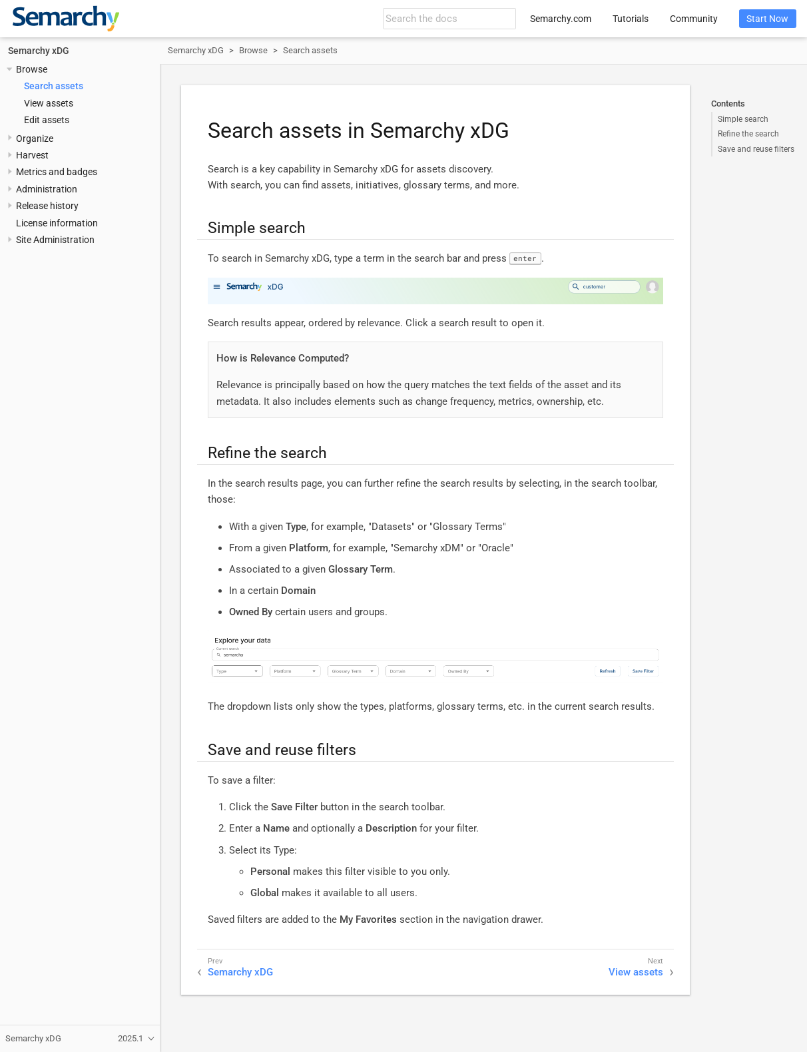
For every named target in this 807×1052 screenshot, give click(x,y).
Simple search (743, 119)
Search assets (53, 86)
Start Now (767, 18)
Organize (34, 138)
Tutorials (631, 18)
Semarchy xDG (38, 50)
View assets (48, 103)
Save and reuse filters (756, 149)
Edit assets (46, 120)
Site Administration (55, 239)
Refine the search (748, 133)
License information (57, 223)
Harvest (32, 155)
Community (694, 18)
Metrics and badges (56, 171)
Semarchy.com (560, 18)
